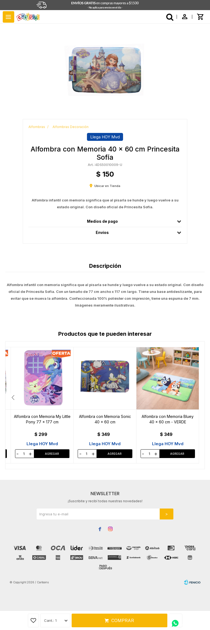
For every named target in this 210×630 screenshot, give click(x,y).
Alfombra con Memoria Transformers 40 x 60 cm (168, 419)
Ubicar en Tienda (107, 186)
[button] (197, 397)
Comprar (122, 620)
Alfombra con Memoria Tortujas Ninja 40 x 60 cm (105, 419)
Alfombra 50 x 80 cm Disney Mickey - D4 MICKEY (42, 419)
